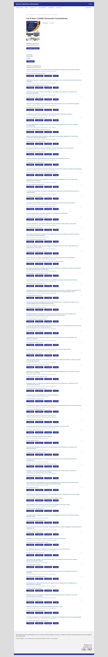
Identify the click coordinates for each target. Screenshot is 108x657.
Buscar (88, 7)
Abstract (39, 75)
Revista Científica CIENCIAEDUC (27, 4)
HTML (56, 75)
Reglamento (42, 7)
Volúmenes (51, 7)
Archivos (32, 14)
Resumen (30, 75)
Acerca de (33, 7)
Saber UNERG (19, 7)
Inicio (26, 7)
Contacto (58, 7)
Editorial (28, 58)
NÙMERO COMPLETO (33, 48)
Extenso (48, 75)
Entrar (90, 4)
